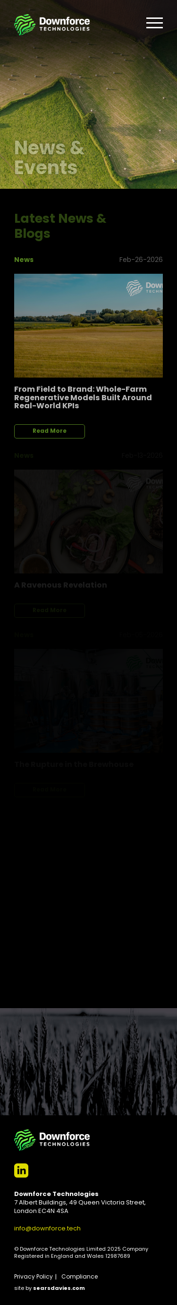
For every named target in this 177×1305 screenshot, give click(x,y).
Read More (50, 431)
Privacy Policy (33, 1277)
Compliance (79, 1277)
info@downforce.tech (47, 1229)
